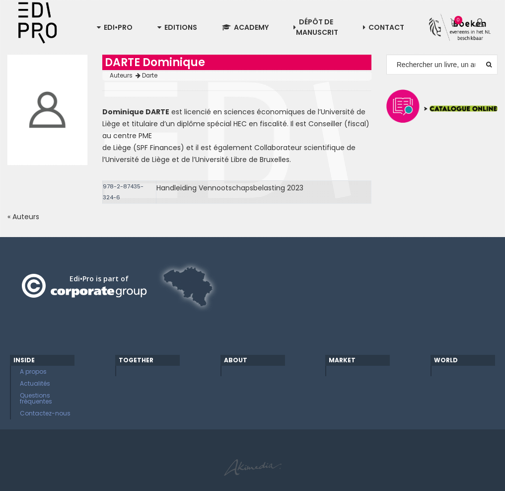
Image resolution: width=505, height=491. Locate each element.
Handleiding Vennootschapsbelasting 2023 (229, 188)
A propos (33, 371)
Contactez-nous (45, 413)
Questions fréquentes (36, 398)
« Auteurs (23, 217)
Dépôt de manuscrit (315, 27)
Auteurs (125, 76)
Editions (177, 27)
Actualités (35, 383)
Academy (245, 27)
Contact (383, 27)
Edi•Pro (115, 27)
